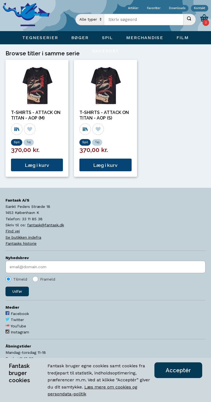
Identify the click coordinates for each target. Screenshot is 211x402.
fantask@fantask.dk (45, 225)
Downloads (177, 8)
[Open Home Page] (29, 15)
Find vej (12, 231)
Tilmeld (20, 279)
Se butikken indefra (23, 237)
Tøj (28, 142)
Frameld (47, 279)
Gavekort (105, 50)
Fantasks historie (21, 243)
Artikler (133, 8)
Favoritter (153, 8)
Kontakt (199, 8)
